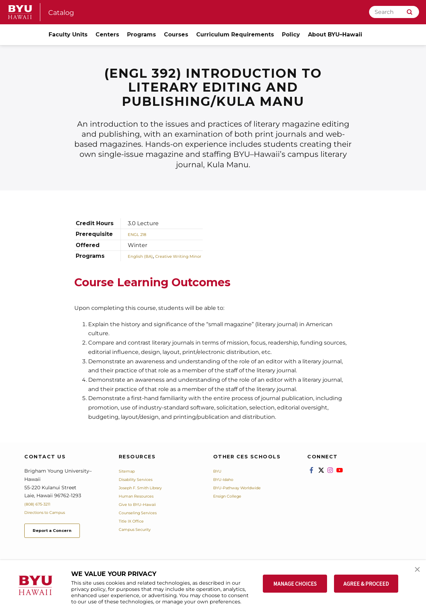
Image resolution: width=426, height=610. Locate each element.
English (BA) (144, 256)
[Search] (394, 12)
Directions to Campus (51, 512)
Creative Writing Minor (195, 256)
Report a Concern (62, 532)
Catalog (64, 12)
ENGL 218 (140, 234)
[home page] (20, 12)
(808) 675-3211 (41, 504)
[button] (414, 573)
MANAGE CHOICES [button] (295, 583)
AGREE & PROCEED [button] (366, 583)
